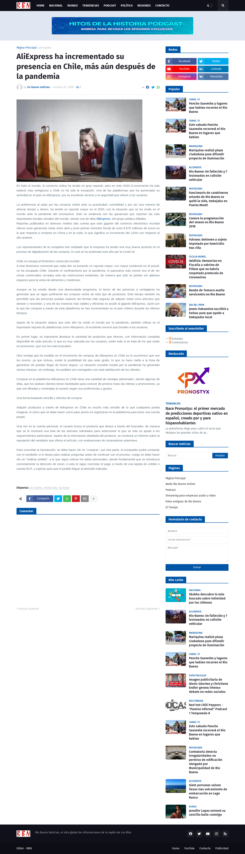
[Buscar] (197, 455)
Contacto (205, 848)
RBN (29, 848)
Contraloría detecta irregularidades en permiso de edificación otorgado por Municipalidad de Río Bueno (205, 762)
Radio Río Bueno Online (180, 484)
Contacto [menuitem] (162, 5)
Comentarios (178, 342)
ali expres (45, 47)
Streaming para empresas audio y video (191, 495)
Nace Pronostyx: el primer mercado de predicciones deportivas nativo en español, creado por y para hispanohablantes (197, 415)
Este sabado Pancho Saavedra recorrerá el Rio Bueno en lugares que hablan (207, 131)
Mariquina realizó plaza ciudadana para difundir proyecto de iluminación (206, 154)
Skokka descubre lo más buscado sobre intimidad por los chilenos (207, 598)
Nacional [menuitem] (56, 5)
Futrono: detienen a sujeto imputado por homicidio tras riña (208, 244)
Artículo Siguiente (146, 608)
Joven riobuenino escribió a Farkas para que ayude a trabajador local (208, 313)
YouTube (189, 848)
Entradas (176, 338)
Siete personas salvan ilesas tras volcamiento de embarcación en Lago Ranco (208, 791)
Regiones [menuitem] (144, 5)
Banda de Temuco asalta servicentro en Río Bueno (207, 292)
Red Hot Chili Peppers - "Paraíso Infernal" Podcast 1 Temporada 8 (208, 709)
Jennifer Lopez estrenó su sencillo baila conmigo (207, 813)
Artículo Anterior (28, 608)
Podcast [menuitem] (110, 5)
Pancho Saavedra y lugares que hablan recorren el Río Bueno (208, 108)
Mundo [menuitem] (72, 5)
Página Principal (27, 47)
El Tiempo (172, 507)
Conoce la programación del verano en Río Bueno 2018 (206, 222)
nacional (64, 487)
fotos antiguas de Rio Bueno (183, 501)
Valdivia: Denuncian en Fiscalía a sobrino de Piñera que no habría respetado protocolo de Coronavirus (206, 269)
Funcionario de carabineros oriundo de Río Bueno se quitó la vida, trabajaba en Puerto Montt (208, 199)
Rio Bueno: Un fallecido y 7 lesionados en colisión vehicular (208, 176)
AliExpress (103, 218)
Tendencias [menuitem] (90, 5)
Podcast (171, 490)
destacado (50, 487)
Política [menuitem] (127, 5)
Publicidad (221, 848)
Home (176, 848)
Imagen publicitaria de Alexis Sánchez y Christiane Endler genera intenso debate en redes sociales (208, 686)
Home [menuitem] (40, 5)
